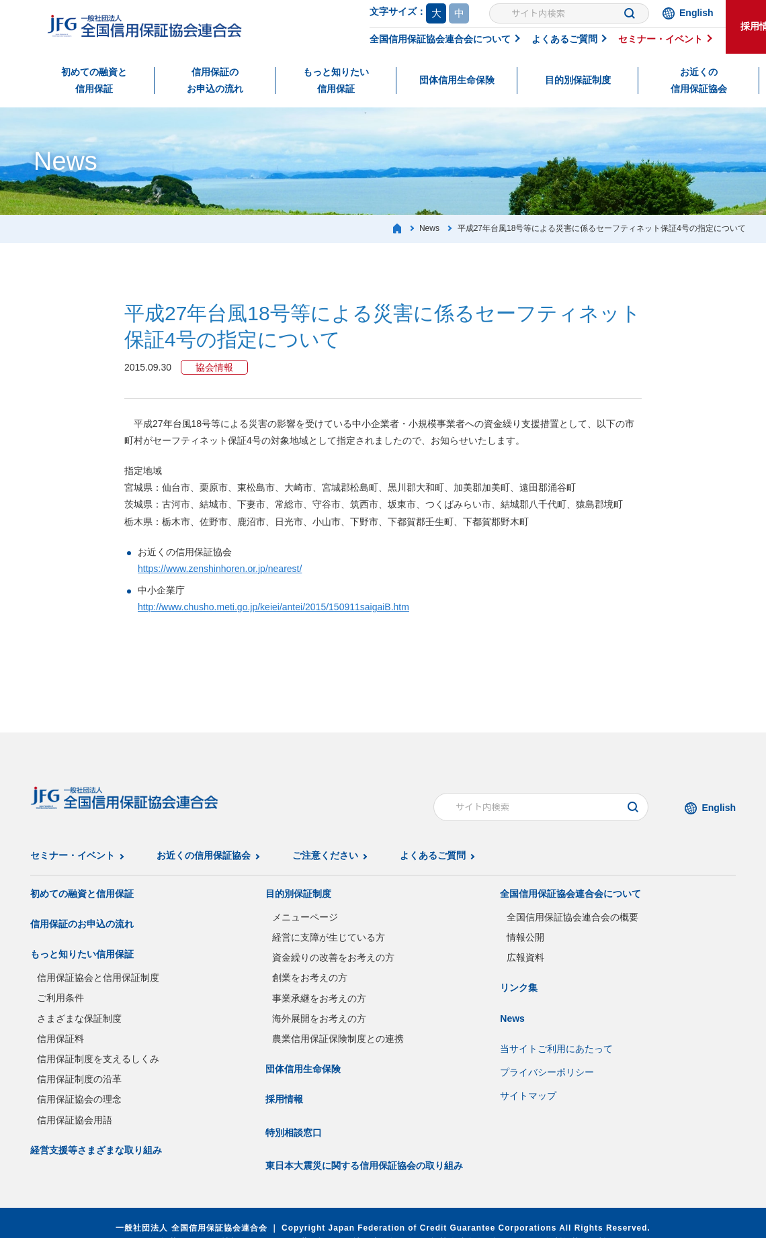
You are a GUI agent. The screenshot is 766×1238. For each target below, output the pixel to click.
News (512, 1018)
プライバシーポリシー (547, 1072)
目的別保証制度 (578, 80)
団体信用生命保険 (457, 80)
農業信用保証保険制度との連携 (338, 1038)
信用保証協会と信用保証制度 (98, 977)
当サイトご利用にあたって (556, 1048)
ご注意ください (325, 855)
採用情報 (284, 1099)
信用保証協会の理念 (79, 1099)
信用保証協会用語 (74, 1119)
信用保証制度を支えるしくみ (98, 1058)
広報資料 (525, 957)
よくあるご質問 (564, 39)
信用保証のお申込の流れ (215, 80)
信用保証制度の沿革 (79, 1079)
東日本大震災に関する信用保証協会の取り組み (364, 1165)
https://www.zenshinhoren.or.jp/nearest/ (220, 568)
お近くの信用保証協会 (699, 80)
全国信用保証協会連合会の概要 (572, 917)
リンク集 (519, 987)
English (696, 12)
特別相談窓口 (293, 1132)
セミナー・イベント (660, 39)
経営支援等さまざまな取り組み (96, 1150)
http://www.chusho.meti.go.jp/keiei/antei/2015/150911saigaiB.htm (273, 607)
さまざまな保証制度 (79, 1018)
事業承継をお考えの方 (319, 998)
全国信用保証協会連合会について (440, 39)
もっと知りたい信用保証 (336, 80)
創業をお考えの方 (309, 977)
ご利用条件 (60, 997)
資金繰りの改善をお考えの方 (333, 957)
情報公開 (525, 937)
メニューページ (305, 917)
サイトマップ (528, 1095)
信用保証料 (60, 1038)
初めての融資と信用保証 (94, 80)
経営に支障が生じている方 (328, 937)
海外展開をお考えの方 (319, 1018)
